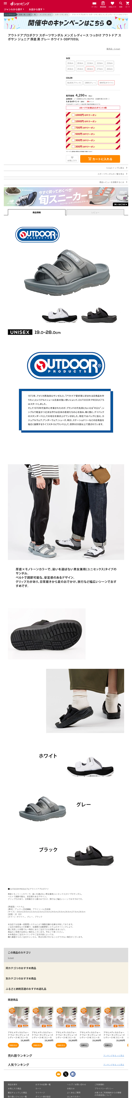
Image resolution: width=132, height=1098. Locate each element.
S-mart (11, 957)
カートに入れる (100, 159)
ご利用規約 (99, 1084)
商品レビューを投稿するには (111, 182)
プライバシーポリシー (104, 1088)
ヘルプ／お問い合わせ (76, 1084)
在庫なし (84, 1045)
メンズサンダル (45, 14)
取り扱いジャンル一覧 (17, 1096)
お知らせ (71, 1088)
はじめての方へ (73, 1096)
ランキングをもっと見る (113, 1055)
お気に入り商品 (14, 1088)
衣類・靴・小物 (24, 14)
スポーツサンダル (61, 14)
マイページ (40, 1092)
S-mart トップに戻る (115, 168)
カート (38, 1088)
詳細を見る (13, 1045)
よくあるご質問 (73, 1092)
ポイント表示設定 (43, 1096)
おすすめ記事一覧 (43, 1084)
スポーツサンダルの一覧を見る (110, 174)
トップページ (10, 14)
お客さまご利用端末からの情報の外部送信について (108, 1093)
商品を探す (12, 1084)
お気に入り (72, 160)
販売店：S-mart (113, 48)
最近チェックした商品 (17, 1092)
